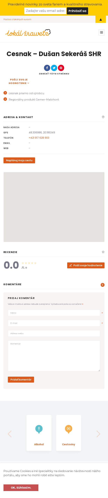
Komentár (15, 343)
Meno (56, 312)
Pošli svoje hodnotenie (18, 81)
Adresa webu (17, 333)
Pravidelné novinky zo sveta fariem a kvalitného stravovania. (55, 4)
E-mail (56, 323)
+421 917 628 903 (39, 137)
